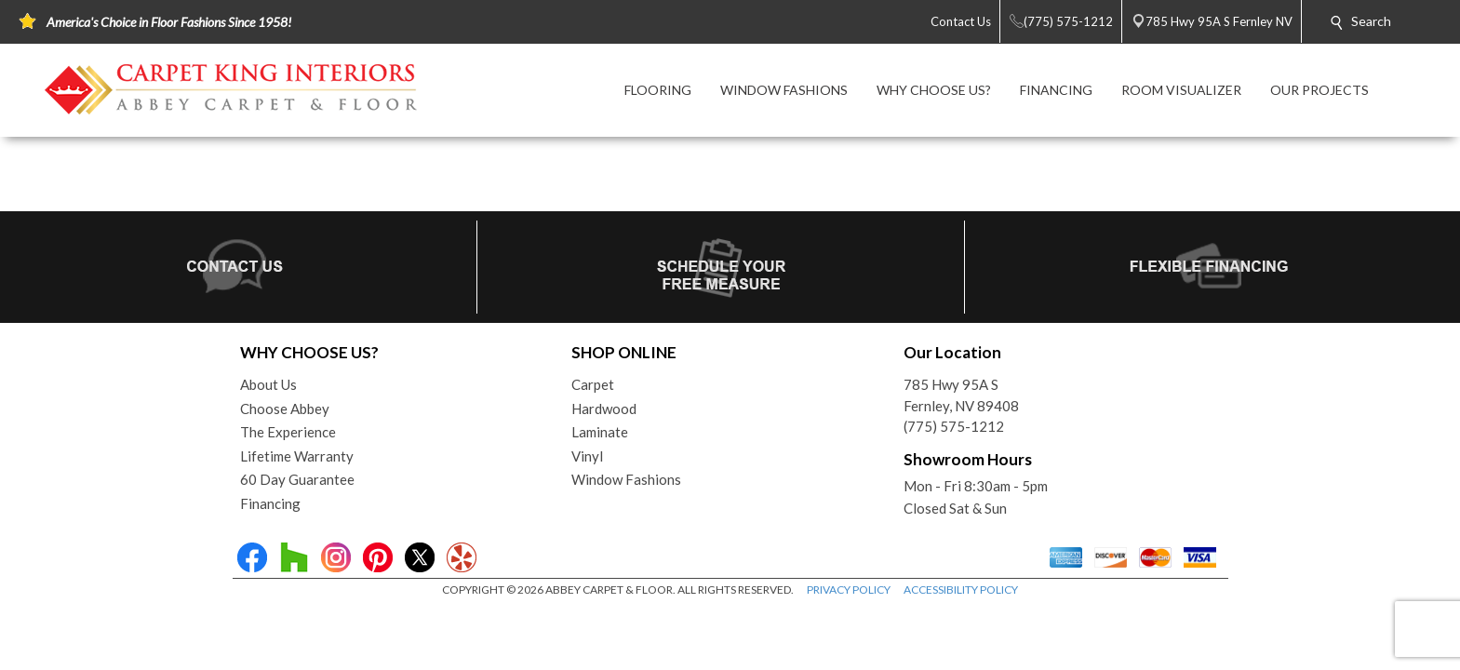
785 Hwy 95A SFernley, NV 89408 (961, 395)
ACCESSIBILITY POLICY (961, 589)
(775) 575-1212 (954, 426)
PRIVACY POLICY (849, 589)
